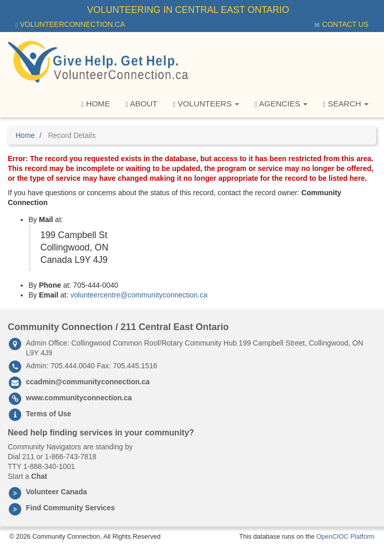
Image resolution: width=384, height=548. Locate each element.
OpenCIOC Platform (345, 536)
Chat (39, 476)
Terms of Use (48, 414)
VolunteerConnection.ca (70, 24)
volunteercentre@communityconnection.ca (139, 295)
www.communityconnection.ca (79, 398)
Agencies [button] (281, 103)
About (141, 103)
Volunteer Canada (56, 492)
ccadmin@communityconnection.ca (88, 382)
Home (95, 103)
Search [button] (345, 103)
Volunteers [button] (206, 103)
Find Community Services (70, 508)
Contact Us (341, 24)
